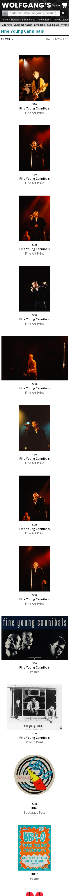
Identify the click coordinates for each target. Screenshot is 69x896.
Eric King (7, 24)
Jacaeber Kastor (23, 24)
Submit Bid (53, 24)
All (4, 13)
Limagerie (39, 24)
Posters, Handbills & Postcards (18, 19)
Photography (44, 19)
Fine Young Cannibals (22, 31)
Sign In (56, 5)
